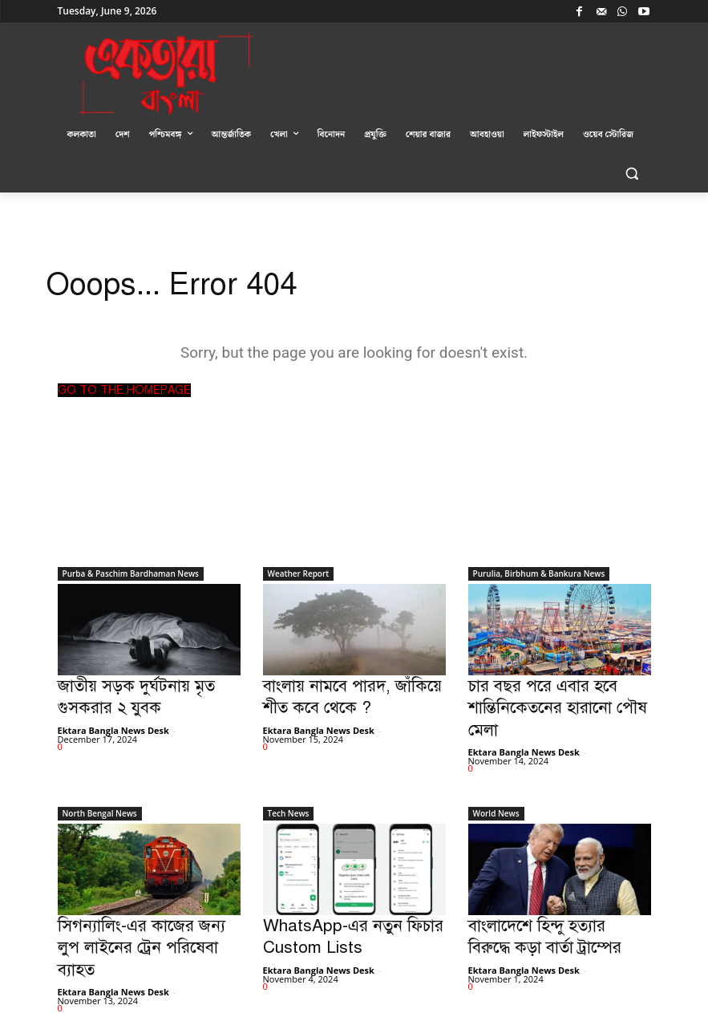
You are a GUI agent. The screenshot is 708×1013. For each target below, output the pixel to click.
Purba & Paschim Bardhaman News (131, 573)
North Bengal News (100, 782)
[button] (632, 173)
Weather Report (299, 573)
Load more (90, 966)
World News (496, 782)
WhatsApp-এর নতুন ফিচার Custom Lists (337, 902)
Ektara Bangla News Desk (113, 721)
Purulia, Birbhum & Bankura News (539, 573)
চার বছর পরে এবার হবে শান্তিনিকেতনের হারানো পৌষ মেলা (557, 692)
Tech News (288, 782)
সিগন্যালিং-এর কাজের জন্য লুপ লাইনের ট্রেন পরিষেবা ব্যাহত (139, 902)
